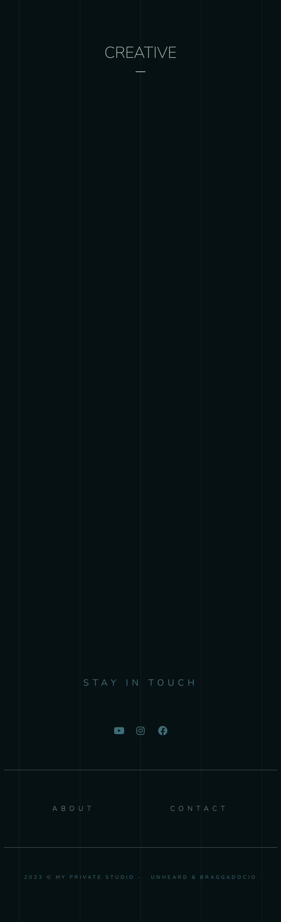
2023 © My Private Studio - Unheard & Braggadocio (140, 877)
